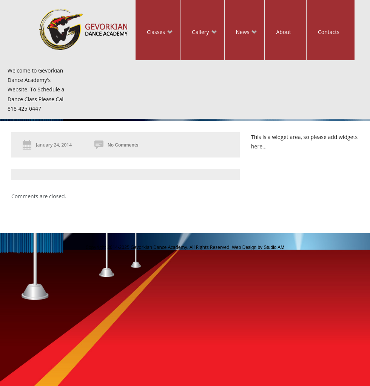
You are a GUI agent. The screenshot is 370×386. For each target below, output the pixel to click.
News (241, 32)
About (283, 32)
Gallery (198, 32)
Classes (154, 32)
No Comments (123, 145)
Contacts (328, 32)
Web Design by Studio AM (258, 247)
